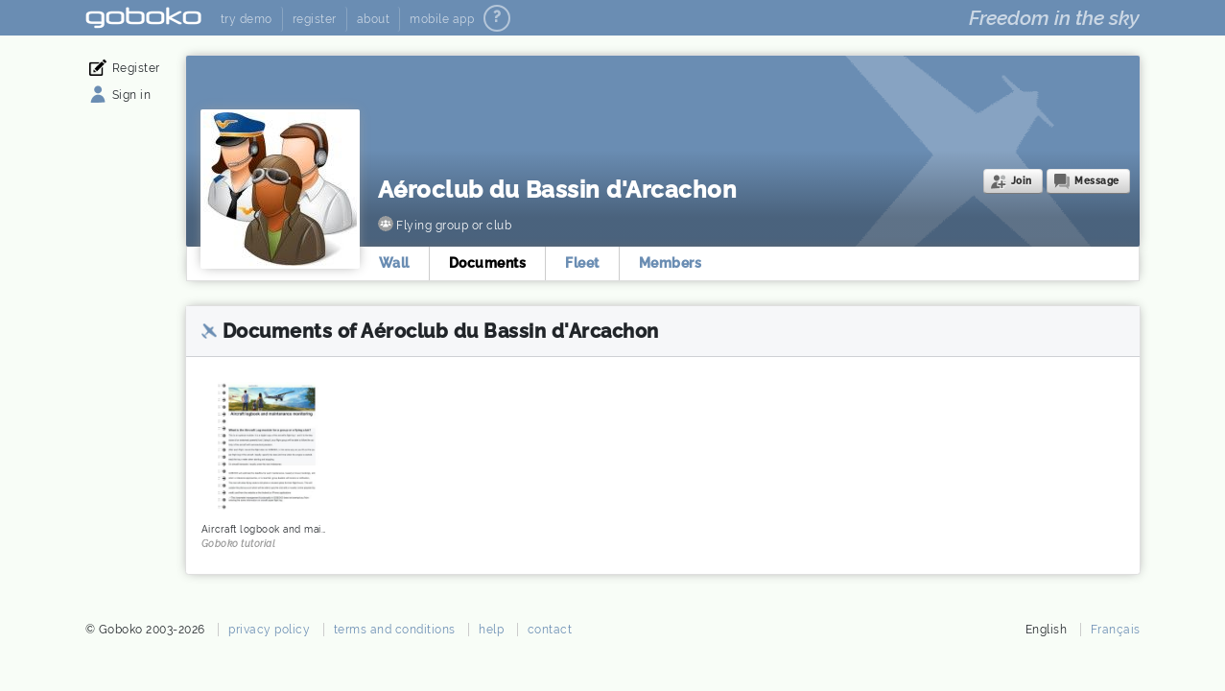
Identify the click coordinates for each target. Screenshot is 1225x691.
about (373, 19)
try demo (246, 19)
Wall (394, 263)
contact (550, 629)
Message (1096, 181)
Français (1116, 629)
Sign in (132, 95)
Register (136, 68)
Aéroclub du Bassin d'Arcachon (558, 189)
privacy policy (269, 629)
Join (1021, 181)
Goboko (143, 18)
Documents (488, 263)
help (491, 629)
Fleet (582, 263)
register (315, 19)
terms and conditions (395, 629)
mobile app (442, 19)
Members (670, 263)
